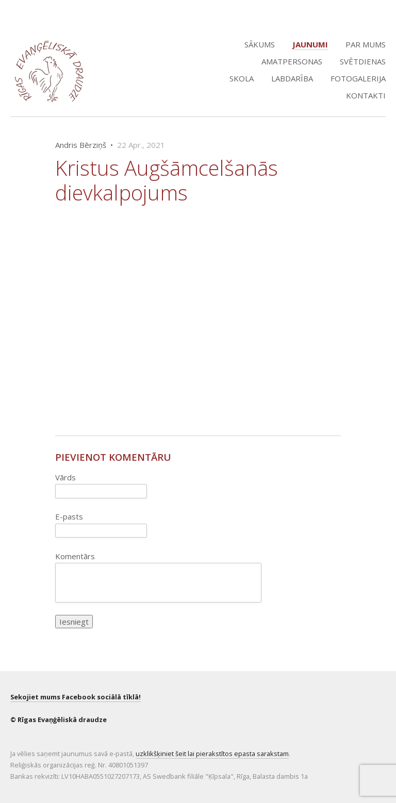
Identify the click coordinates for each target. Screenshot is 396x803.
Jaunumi (310, 44)
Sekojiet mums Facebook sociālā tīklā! (75, 696)
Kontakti (366, 95)
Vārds (65, 477)
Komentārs (75, 556)
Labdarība (292, 78)
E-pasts (69, 516)
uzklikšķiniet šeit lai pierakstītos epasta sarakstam (212, 753)
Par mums (365, 44)
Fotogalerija (358, 78)
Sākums (259, 44)
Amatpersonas (291, 61)
